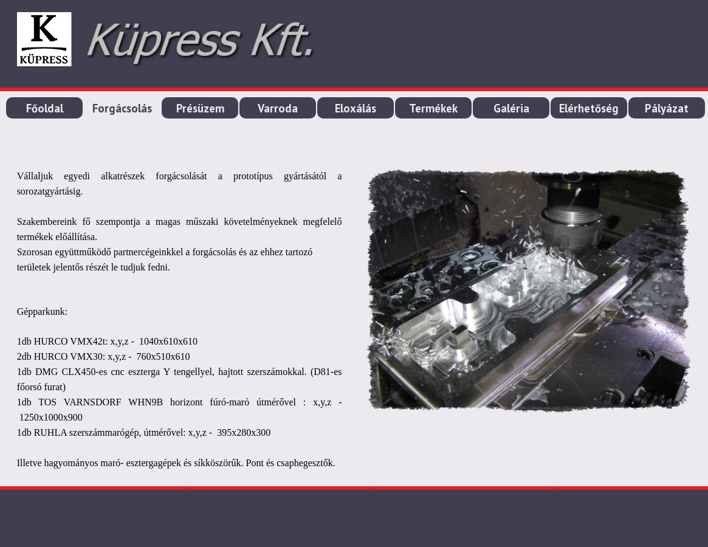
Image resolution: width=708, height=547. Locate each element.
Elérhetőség (589, 108)
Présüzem (200, 108)
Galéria (511, 108)
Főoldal (44, 108)
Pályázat (667, 108)
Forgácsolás (122, 108)
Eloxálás (355, 108)
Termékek (433, 108)
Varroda (278, 108)
